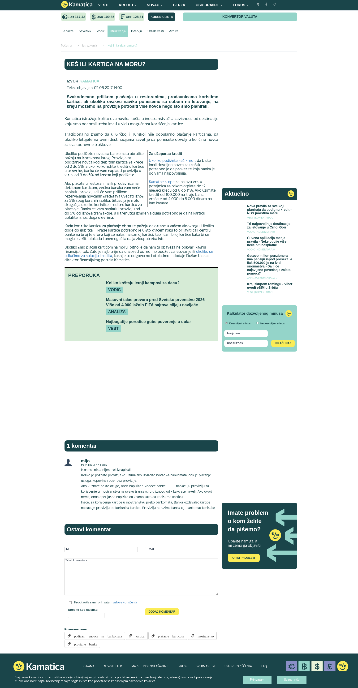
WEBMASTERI (206, 666)
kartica (138, 636)
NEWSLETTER (113, 666)
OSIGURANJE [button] (209, 5)
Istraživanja (118, 31)
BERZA (179, 5)
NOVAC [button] (155, 5)
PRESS (183, 666)
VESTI (103, 5)
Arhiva (173, 31)
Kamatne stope (162, 182)
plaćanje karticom (169, 636)
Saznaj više (291, 680)
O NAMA (89, 666)
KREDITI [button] (127, 5)
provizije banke (84, 644)
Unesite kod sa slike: (83, 609)
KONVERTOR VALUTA (239, 16)
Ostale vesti (155, 31)
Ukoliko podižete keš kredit (172, 161)
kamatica (89, 81)
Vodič (100, 31)
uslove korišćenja (125, 602)
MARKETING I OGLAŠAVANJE (150, 666)
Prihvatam (257, 680)
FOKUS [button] (241, 5)
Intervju (136, 31)
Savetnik (85, 31)
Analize (68, 31)
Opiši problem (243, 557)
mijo (85, 461)
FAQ (264, 666)
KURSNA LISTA (162, 17)
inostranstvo (204, 636)
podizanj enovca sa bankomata (96, 636)
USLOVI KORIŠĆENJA (238, 666)
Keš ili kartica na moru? (106, 64)
